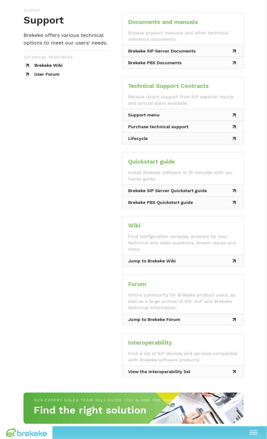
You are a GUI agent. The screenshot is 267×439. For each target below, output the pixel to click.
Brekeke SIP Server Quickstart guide (167, 190)
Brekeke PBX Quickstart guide (160, 202)
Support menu (144, 114)
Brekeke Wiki (48, 65)
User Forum (46, 74)
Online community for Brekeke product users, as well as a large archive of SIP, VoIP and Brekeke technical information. (181, 301)
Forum (137, 284)
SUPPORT (32, 10)
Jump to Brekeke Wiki (152, 260)
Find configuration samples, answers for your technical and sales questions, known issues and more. (182, 243)
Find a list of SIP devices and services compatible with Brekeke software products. (182, 356)
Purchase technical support (158, 126)
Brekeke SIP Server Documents (161, 50)
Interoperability (150, 342)
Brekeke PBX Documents (154, 62)
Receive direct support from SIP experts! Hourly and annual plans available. (180, 100)
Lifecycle (138, 138)
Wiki (134, 225)
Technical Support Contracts (168, 85)
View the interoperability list (159, 371)
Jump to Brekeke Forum (154, 319)
